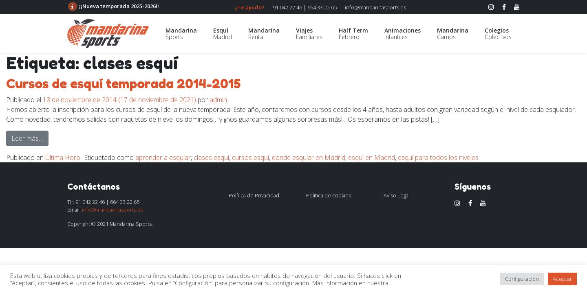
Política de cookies (328, 195)
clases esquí (211, 157)
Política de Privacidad (254, 195)
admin (218, 99)
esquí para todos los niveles (438, 157)
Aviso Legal (397, 195)
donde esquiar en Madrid (308, 157)
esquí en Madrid (371, 157)
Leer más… (30, 138)
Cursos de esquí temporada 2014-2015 (123, 84)
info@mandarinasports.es (375, 7)
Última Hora (62, 157)
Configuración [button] (522, 278)
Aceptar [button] (562, 278)
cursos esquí (250, 157)
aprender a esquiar (163, 157)
